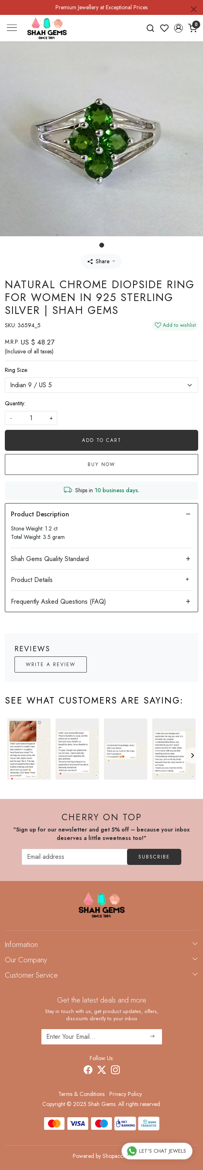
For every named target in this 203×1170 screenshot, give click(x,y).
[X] (102, 1071)
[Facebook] (88, 1071)
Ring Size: (16, 370)
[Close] (194, 9)
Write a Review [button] (51, 664)
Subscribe (154, 856)
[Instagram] (115, 1071)
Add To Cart (101, 440)
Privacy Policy (125, 1094)
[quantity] (31, 418)
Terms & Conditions (81, 1094)
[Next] (192, 755)
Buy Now (101, 464)
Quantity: (15, 403)
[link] (151, 28)
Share (98, 261)
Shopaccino (116, 1156)
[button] (178, 28)
